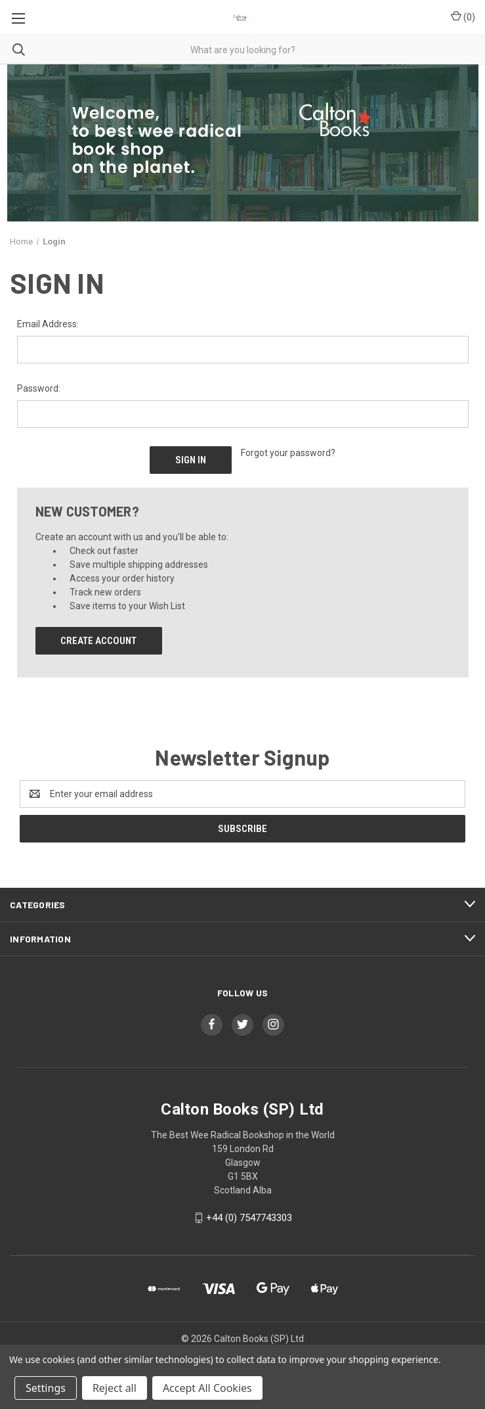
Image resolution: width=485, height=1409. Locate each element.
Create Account (98, 641)
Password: (38, 388)
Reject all (115, 1388)
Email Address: (48, 324)
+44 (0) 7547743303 (249, 1218)
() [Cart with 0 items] (463, 16)
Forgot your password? (288, 453)
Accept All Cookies (207, 1388)
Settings (46, 1388)
